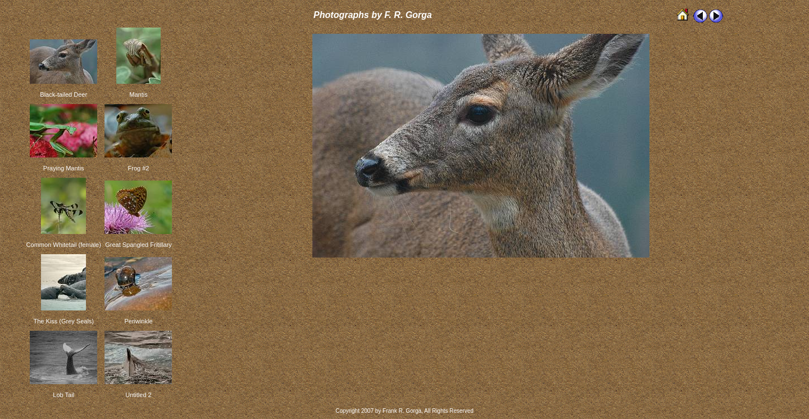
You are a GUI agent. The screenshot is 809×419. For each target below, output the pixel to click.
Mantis (138, 94)
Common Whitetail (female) (63, 244)
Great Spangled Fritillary (138, 244)
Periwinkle (138, 321)
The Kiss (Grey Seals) (63, 321)
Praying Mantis (63, 168)
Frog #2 (138, 168)
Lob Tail (63, 394)
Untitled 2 (138, 394)
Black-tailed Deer (63, 94)
